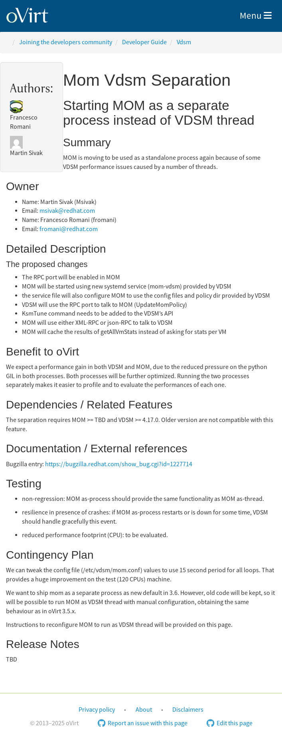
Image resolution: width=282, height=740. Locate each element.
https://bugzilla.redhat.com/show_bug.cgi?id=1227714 (118, 464)
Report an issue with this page (142, 723)
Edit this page (229, 723)
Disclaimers (187, 710)
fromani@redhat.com (68, 229)
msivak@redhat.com (67, 211)
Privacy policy (97, 710)
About (144, 710)
